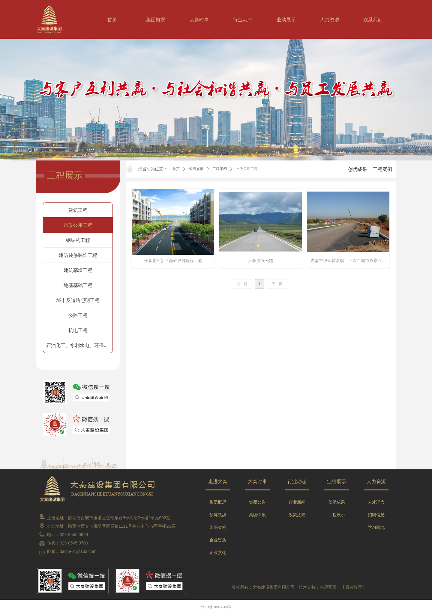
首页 (176, 169)
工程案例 (219, 169)
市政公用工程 (247, 169)
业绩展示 (196, 169)
